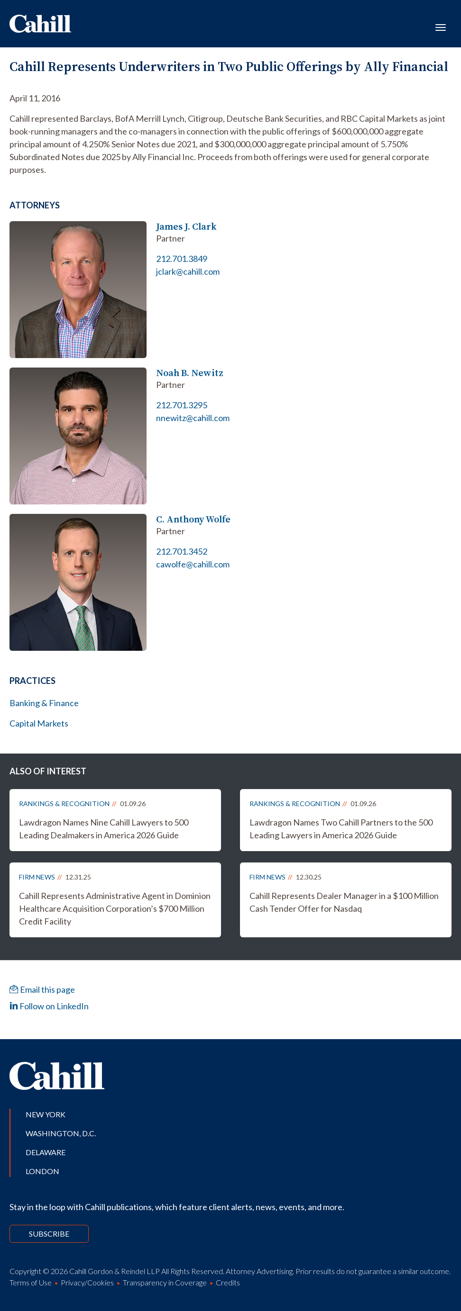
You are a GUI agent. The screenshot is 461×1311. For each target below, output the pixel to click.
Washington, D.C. (61, 1133)
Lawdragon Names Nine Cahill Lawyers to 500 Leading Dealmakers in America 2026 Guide (103, 828)
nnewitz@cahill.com (193, 418)
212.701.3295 (181, 405)
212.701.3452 (181, 551)
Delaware (45, 1152)
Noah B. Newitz (189, 373)
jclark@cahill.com (188, 271)
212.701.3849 (181, 258)
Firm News (37, 877)
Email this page (42, 989)
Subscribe (49, 1233)
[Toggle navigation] (441, 26)
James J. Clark (186, 226)
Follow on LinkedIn (49, 1006)
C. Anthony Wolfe (193, 519)
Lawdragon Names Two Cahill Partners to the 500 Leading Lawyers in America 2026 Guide (341, 828)
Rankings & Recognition (64, 803)
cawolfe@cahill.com (193, 564)
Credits (228, 1282)
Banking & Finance (44, 703)
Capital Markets (38, 723)
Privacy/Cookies (87, 1282)
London (42, 1171)
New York (45, 1114)
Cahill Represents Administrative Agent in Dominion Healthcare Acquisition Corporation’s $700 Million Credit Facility (115, 908)
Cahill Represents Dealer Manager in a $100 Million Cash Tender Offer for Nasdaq (344, 902)
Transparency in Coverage (165, 1282)
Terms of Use (30, 1282)
